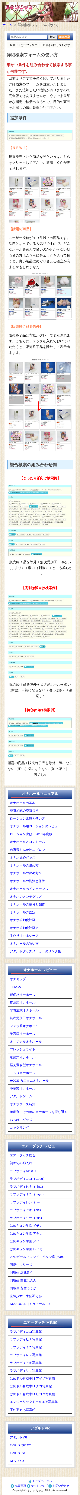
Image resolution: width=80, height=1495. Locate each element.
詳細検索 (64, 37)
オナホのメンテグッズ (26, 896)
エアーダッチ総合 (22, 1155)
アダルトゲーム (21, 1096)
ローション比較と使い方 (27, 818)
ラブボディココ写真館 (26, 1331)
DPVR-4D (17, 1460)
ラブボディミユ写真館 (26, 1347)
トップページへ (40, 1481)
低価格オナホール (22, 994)
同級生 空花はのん (23, 1280)
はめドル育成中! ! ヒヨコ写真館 (32, 1394)
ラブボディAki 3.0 (23, 1171)
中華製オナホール (22, 1088)
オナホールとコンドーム (27, 842)
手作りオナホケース (24, 935)
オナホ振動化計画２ (24, 928)
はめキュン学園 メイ (24, 1241)
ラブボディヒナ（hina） (27, 1186)
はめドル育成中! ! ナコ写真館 (31, 1386)
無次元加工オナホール (26, 1018)
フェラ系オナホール (24, 1026)
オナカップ (18, 979)
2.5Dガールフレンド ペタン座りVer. (37, 1257)
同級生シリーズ (21, 1264)
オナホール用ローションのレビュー (35, 826)
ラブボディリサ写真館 (26, 1370)
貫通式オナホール (22, 1002)
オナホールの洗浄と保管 (27, 881)
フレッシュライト (22, 1049)
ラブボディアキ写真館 (26, 1363)
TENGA (15, 987)
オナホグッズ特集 (22, 1104)
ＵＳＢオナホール (22, 1073)
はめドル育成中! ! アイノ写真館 (32, 1378)
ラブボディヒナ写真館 (26, 1339)
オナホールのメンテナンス (29, 888)
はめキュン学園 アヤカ (26, 1233)
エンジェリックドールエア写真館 (34, 1402)
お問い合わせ (58, 1485)
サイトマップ (37, 1485)
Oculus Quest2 (20, 1445)
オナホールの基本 (22, 803)
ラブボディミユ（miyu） (27, 1194)
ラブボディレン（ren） (26, 1202)
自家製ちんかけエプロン (27, 849)
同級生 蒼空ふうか (23, 1288)
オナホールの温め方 (24, 865)
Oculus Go (17, 1453)
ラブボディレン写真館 (26, 1355)
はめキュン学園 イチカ (26, 1225)
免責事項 (18, 1485)
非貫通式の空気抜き (24, 810)
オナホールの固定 (22, 912)
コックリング (19, 1127)
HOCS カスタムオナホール (29, 1080)
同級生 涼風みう (21, 1272)
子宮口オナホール (22, 1033)
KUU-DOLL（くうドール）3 (30, 1303)
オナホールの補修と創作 (27, 904)
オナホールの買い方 (24, 943)
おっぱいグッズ (21, 1120)
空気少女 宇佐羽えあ (26, 1296)
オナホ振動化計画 (22, 920)
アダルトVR (18, 1437)
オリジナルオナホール (26, 1041)
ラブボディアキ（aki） (26, 1210)
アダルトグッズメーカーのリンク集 (35, 951)
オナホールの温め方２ (26, 873)
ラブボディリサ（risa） (27, 1218)
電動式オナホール (22, 1057)
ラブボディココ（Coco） (28, 1178)
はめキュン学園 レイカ (26, 1249)
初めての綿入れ (21, 1163)
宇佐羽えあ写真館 (22, 1409)
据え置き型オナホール (26, 1065)
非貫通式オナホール (24, 1010)
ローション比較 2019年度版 (31, 834)
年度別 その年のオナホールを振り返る (38, 1112)
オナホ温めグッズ (22, 857)
